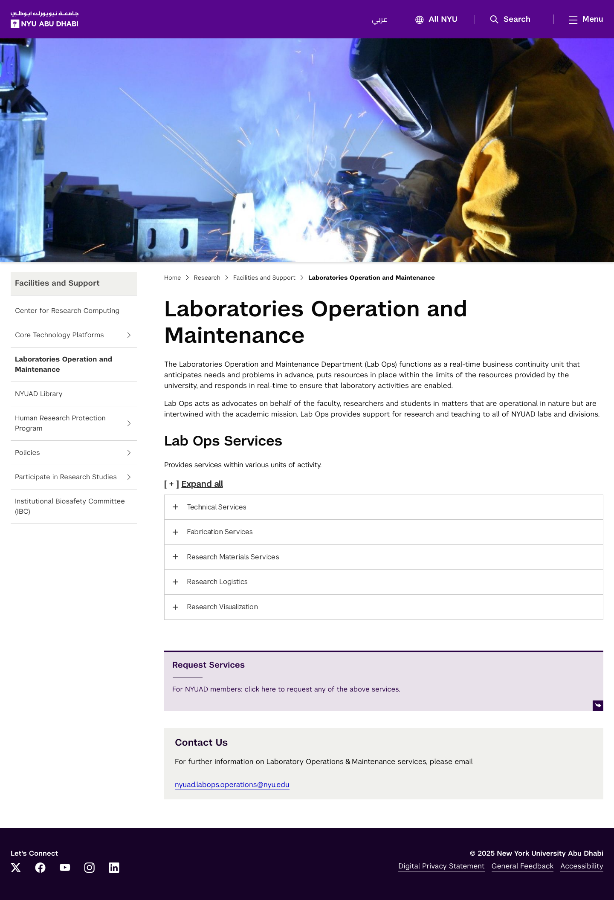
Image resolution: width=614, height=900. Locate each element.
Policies (27, 452)
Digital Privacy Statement (441, 866)
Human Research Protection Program (60, 423)
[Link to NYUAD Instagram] (89, 868)
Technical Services (216, 507)
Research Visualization (222, 606)
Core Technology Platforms (59, 334)
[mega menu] (583, 19)
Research (207, 278)
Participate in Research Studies (66, 476)
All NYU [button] (434, 20)
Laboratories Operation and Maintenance (63, 364)
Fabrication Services (220, 531)
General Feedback (523, 866)
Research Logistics (217, 581)
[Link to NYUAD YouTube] (64, 868)
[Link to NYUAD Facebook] (40, 868)
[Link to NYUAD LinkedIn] (114, 868)
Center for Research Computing (67, 310)
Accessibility (581, 866)
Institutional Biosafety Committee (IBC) (70, 506)
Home (172, 278)
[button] (513, 19)
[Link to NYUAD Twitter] (15, 868)
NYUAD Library (39, 393)
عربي (380, 19)
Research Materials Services (233, 557)
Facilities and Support (264, 278)
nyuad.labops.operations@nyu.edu (232, 784)
